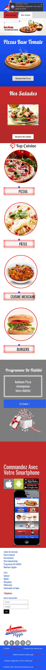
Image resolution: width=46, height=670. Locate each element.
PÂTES (23, 244)
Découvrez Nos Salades (23, 136)
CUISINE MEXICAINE (23, 296)
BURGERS (23, 349)
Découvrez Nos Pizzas (23, 78)
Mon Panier (25, 15)
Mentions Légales (10, 567)
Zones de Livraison (11, 551)
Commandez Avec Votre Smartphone (21, 469)
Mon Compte (11, 15)
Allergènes (8, 581)
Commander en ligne (11, 588)
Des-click (6, 655)
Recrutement (9, 557)
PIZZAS (23, 191)
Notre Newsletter (10, 598)
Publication (8, 585)
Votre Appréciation (11, 561)
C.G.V (5, 572)
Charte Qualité (9, 554)
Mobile (6, 578)
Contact (7, 575)
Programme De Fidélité (12, 564)
